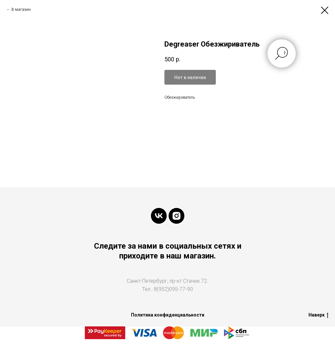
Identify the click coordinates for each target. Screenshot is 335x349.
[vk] (159, 216)
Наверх (318, 315)
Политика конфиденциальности (167, 315)
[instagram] (176, 216)
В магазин (21, 9)
